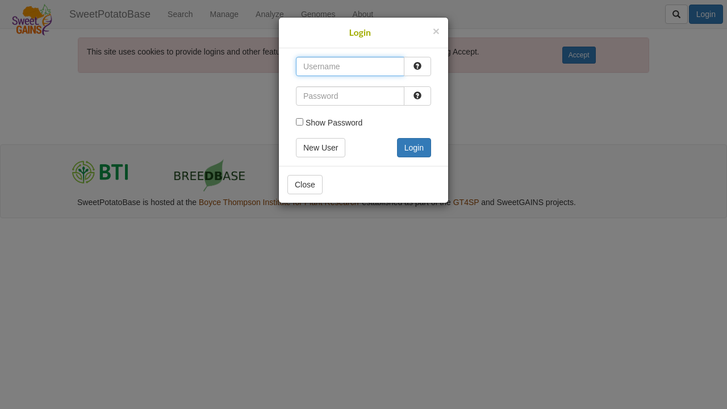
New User (320, 147)
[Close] (436, 31)
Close (305, 184)
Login (414, 147)
